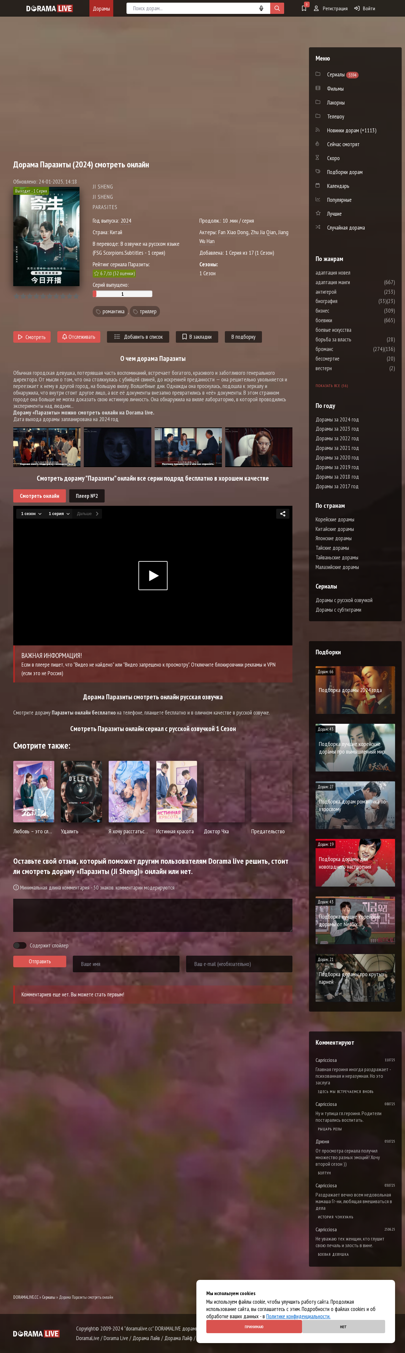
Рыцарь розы (330, 1128)
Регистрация (331, 8)
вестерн (344, 368)
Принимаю (254, 1326)
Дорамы (101, 8)
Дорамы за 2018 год (337, 476)
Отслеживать (78, 336)
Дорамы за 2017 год (337, 486)
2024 (126, 220)
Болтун (324, 1172)
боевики (344, 320)
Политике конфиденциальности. (298, 1316)
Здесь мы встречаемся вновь (346, 1091)
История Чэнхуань (335, 1216)
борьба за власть (353, 339)
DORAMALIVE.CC (25, 1297)
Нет (343, 1326)
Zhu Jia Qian (263, 232)
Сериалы (48, 1297)
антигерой (346, 291)
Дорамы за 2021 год (337, 448)
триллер (148, 311)
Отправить (40, 961)
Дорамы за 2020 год (337, 457)
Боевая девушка (333, 1254)
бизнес (342, 310)
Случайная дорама (346, 227)
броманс (344, 349)
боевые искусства (353, 329)
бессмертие (347, 358)
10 (76, 296)
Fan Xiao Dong (233, 232)
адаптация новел (353, 272)
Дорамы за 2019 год (337, 467)
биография (346, 301)
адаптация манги (353, 282)
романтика (114, 311)
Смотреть (32, 337)
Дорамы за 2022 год (337, 438)
